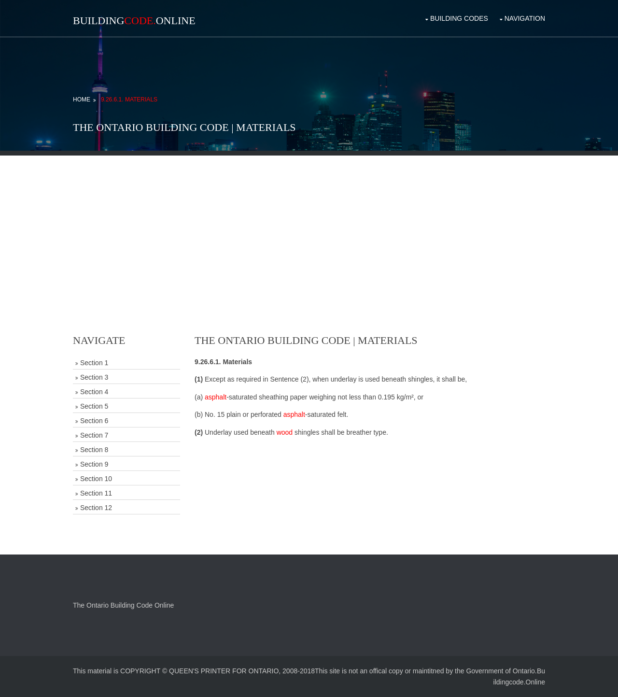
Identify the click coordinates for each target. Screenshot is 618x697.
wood (285, 432)
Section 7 (94, 435)
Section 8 (94, 450)
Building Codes (459, 18)
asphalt (215, 397)
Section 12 (96, 508)
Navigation (525, 18)
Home (81, 99)
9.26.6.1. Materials (129, 99)
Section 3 (94, 377)
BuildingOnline (134, 20)
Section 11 (96, 493)
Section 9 (94, 464)
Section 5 (94, 406)
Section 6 (94, 421)
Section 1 (94, 363)
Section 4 (94, 392)
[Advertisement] (309, 223)
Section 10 (96, 479)
